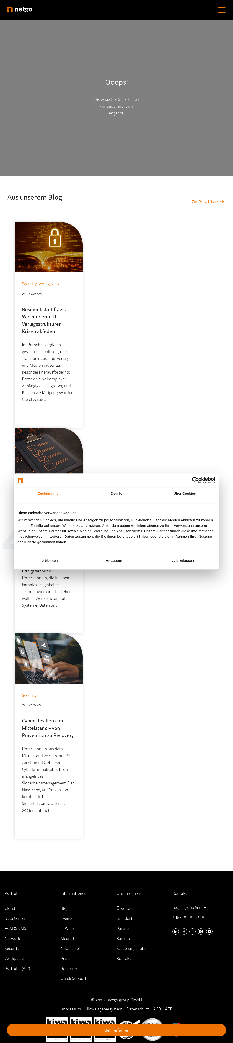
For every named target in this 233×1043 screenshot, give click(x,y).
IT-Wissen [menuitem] (69, 928)
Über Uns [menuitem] (124, 908)
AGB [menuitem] (157, 1009)
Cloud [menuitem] (10, 908)
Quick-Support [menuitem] (73, 978)
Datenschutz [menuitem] (138, 1009)
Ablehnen (50, 560)
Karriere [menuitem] (123, 938)
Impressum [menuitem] (71, 1009)
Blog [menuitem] (64, 908)
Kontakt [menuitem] (123, 958)
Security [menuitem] (12, 948)
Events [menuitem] (67, 918)
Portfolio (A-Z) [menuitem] (17, 968)
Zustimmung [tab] (48, 493)
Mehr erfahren (116, 1030)
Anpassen (117, 560)
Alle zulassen (183, 560)
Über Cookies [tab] (185, 493)
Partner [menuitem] (123, 928)
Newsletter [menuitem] (70, 948)
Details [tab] (116, 493)
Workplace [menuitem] (14, 958)
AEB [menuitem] (168, 1009)
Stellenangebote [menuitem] (131, 948)
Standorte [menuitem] (125, 918)
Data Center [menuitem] (15, 918)
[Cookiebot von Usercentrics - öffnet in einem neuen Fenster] (195, 480)
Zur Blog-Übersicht (209, 201)
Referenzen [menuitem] (71, 968)
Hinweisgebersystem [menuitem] (103, 1009)
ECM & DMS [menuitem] (15, 928)
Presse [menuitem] (66, 958)
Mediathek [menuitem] (70, 938)
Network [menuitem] (12, 938)
